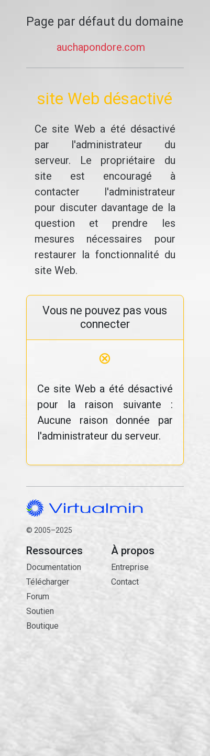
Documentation (53, 567)
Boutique (42, 626)
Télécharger (47, 582)
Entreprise (130, 567)
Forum (37, 596)
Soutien (40, 611)
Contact (147, 630)
